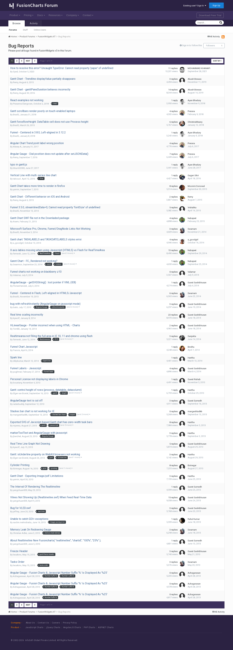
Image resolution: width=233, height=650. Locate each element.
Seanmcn (17, 264)
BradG (16, 114)
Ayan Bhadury (194, 100)
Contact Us (43, 623)
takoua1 (17, 179)
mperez (16, 425)
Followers (210, 45)
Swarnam (192, 229)
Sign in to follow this (192, 45)
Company (72, 15)
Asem (16, 221)
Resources (56, 15)
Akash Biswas (194, 79)
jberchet (17, 436)
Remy (15, 82)
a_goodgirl (18, 243)
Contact (88, 15)
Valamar (17, 275)
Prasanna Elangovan (22, 103)
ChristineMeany (195, 122)
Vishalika (192, 207)
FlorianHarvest (20, 286)
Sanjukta (192, 336)
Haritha (191, 358)
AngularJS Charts (72, 627)
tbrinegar (17, 468)
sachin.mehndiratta (22, 522)
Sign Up (216, 5)
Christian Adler (20, 533)
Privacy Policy (70, 623)
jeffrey (16, 511)
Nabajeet (192, 218)
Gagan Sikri (193, 175)
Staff (25, 30)
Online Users (40, 30)
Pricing (28, 15)
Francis (16, 350)
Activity (34, 23)
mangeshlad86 (20, 414)
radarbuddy (18, 404)
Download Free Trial (210, 15)
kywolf (16, 318)
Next (28, 61)
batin (15, 307)
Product (15, 15)
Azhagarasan (19, 576)
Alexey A (17, 146)
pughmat (17, 372)
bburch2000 (19, 168)
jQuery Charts (53, 627)
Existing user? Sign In (194, 5)
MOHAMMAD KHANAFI (199, 68)
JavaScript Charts (34, 627)
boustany (17, 382)
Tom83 (16, 329)
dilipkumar (18, 361)
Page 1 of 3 (46, 61)
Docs (41, 15)
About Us (30, 623)
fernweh (17, 253)
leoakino (17, 554)
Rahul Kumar (194, 519)
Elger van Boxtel (20, 393)
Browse (17, 23)
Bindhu (191, 347)
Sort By (217, 61)
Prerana (191, 111)
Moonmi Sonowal (196, 186)
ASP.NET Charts (106, 627)
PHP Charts (89, 627)
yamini (16, 189)
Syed (15, 71)
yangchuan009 (20, 490)
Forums (13, 30)
